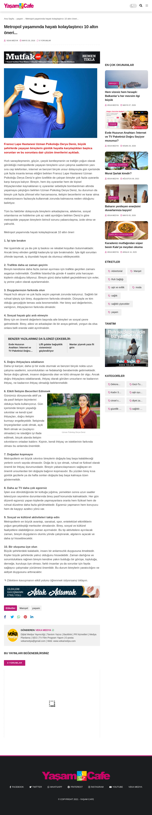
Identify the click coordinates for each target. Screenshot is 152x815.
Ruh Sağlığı (117, 279)
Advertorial (116, 271)
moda (138, 287)
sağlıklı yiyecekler (120, 234)
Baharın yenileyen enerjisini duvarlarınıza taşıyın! (122, 208)
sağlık (114, 295)
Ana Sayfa (9, 18)
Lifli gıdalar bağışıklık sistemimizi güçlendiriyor (50, 347)
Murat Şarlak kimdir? (118, 173)
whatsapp (56, 787)
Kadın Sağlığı (118, 392)
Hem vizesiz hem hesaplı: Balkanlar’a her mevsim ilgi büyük (122, 96)
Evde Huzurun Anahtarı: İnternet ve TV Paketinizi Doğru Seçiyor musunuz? (20, 348)
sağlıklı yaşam (139, 409)
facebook (18, 787)
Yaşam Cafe (87, 799)
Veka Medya (135, 787)
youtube (118, 787)
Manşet (23, 608)
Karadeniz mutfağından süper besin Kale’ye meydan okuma (124, 245)
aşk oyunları (138, 392)
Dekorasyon (117, 384)
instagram (97, 787)
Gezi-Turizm (138, 384)
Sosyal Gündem (118, 165)
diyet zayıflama (139, 400)
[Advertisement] (126, 37)
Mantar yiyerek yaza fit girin (81, 346)
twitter (37, 787)
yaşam (20, 18)
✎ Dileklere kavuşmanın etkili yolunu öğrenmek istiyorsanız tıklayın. (46, 580)
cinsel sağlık (117, 400)
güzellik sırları (118, 409)
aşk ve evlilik (117, 287)
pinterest (77, 787)
